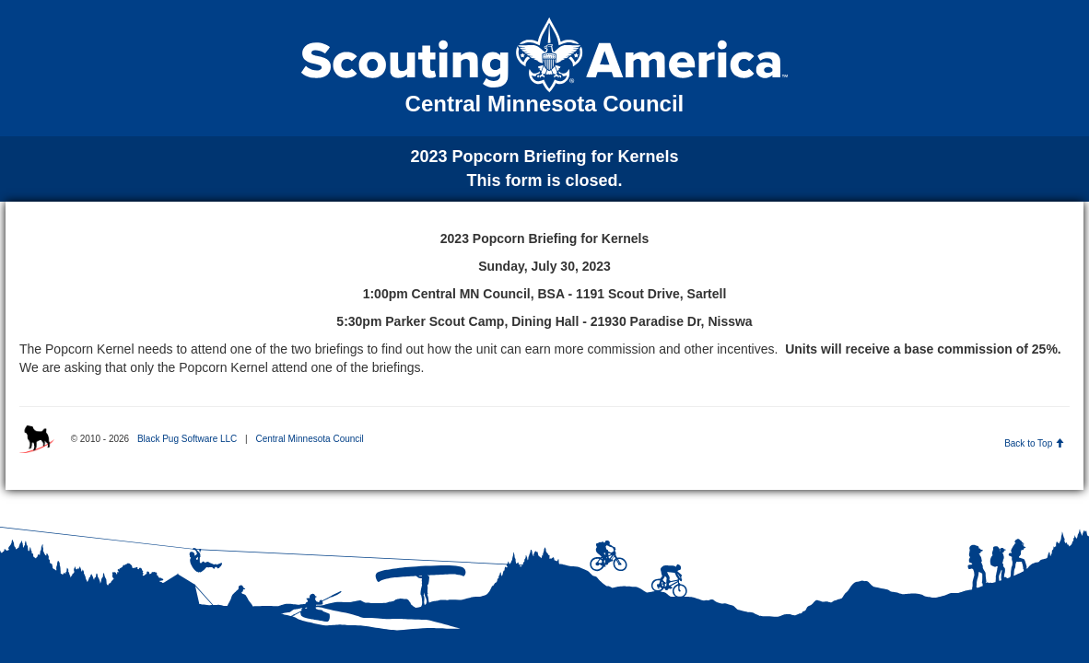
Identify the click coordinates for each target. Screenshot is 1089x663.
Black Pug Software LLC (187, 439)
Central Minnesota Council (309, 439)
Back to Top (1034, 443)
